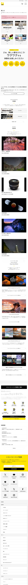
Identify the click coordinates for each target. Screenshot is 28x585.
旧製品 (4, 532)
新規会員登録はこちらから (14, 416)
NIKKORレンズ (5, 518)
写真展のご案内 (14, 121)
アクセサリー (5, 529)
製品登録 (4, 540)
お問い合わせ (5, 543)
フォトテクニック (5, 568)
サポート (2, 535)
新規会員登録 (14, 469)
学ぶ (1, 565)
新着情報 (2, 502)
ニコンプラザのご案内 (14, 93)
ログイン (14, 466)
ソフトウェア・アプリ (6, 521)
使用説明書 (4, 557)
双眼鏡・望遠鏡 (5, 524)
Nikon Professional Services (7, 562)
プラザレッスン (5, 573)
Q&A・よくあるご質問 (6, 546)
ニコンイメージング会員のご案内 (14, 418)
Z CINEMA (4, 507)
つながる (2, 576)
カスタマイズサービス (6, 554)
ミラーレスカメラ (5, 510)
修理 (3, 551)
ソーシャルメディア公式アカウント (8, 579)
